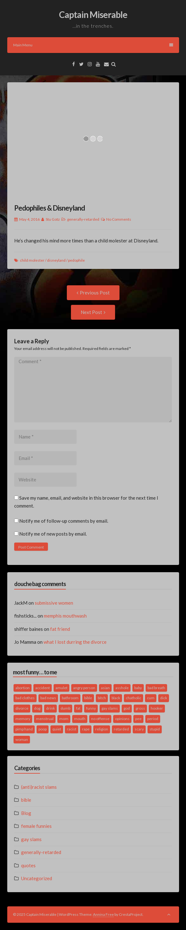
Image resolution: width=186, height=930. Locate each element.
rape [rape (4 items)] (86, 729)
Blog (26, 813)
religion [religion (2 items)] (101, 729)
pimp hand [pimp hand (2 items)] (24, 729)
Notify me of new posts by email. (53, 534)
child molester (32, 260)
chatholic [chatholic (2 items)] (133, 697)
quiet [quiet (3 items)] (56, 729)
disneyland (56, 260)
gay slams (31, 839)
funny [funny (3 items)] (91, 708)
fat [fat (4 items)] (78, 708)
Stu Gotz (53, 219)
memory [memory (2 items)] (22, 718)
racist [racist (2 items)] (71, 729)
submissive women (54, 603)
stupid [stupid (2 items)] (154, 729)
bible (26, 800)
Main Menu (93, 45)
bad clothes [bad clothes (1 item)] (25, 697)
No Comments (118, 219)
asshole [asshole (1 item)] (122, 687)
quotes (28, 865)
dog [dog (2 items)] (37, 708)
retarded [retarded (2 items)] (121, 729)
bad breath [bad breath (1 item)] (156, 687)
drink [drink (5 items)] (50, 708)
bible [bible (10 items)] (88, 697)
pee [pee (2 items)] (138, 718)
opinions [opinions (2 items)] (122, 718)
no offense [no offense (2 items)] (100, 718)
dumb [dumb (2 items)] (65, 708)
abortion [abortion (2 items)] (22, 687)
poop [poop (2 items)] (42, 729)
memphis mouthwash (65, 616)
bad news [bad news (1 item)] (48, 697)
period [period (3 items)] (152, 718)
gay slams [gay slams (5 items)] (110, 708)
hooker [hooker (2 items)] (157, 708)
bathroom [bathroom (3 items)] (70, 697)
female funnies (36, 826)
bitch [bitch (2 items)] (102, 697)
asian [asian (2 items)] (105, 687)
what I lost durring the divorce (75, 642)
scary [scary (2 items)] (139, 729)
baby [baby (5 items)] (138, 687)
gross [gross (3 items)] (140, 708)
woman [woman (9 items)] (21, 739)
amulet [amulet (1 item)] (61, 687)
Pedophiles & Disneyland (49, 208)
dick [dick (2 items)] (163, 697)
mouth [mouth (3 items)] (79, 718)
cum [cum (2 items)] (150, 697)
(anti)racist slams (39, 787)
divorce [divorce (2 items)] (21, 708)
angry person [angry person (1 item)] (84, 687)
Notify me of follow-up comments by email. (63, 521)
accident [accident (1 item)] (42, 687)
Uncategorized (36, 878)
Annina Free (103, 914)
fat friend (60, 629)
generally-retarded (83, 219)
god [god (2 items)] (127, 708)
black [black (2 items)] (116, 697)
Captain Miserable (93, 14)
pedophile (76, 260)
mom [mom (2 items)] (63, 718)
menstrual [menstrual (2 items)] (45, 718)
